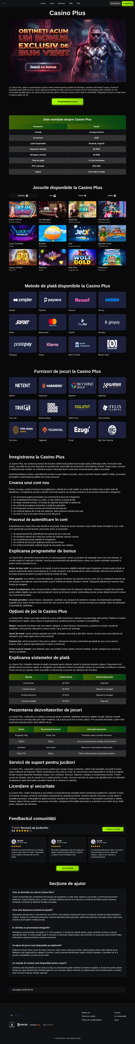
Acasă (43, 3)
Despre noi (86, 1013)
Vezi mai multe (67, 869)
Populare (23, 196)
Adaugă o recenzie (113, 830)
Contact (117, 1013)
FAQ (78, 3)
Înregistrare (127, 3)
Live (52, 196)
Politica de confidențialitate (92, 1020)
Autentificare (115, 3)
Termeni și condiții (88, 1017)
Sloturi (112, 196)
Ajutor (116, 1020)
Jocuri (52, 3)
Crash (82, 196)
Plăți (70, 3)
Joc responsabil (120, 1017)
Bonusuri (61, 3)
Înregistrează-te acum (67, 101)
